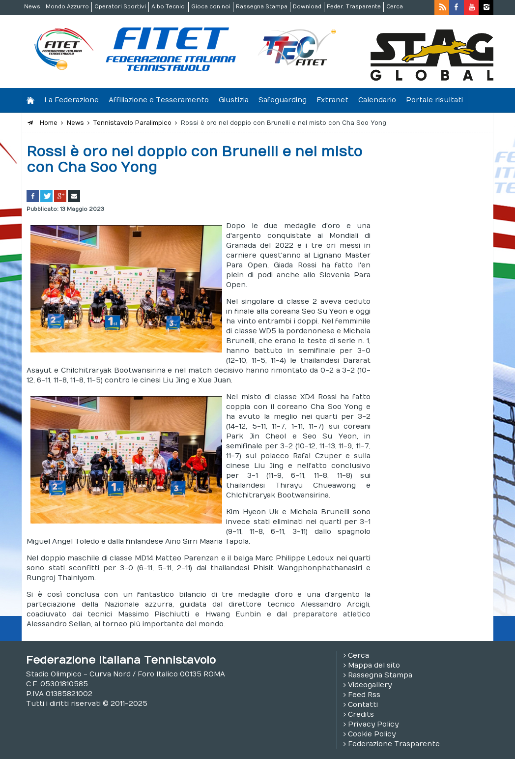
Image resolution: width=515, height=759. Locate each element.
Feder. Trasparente (354, 6)
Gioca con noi (210, 6)
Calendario (377, 100)
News (32, 6)
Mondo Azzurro (67, 6)
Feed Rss (364, 695)
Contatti (363, 705)
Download (307, 6)
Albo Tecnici (168, 6)
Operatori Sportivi (120, 6)
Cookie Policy (372, 734)
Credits (361, 714)
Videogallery (370, 685)
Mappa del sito (374, 665)
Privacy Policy (373, 724)
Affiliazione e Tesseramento (159, 100)
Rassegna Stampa (261, 6)
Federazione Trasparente (394, 744)
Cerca (394, 6)
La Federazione (71, 100)
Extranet (332, 100)
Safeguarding (282, 100)
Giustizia (234, 100)
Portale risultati (434, 100)
